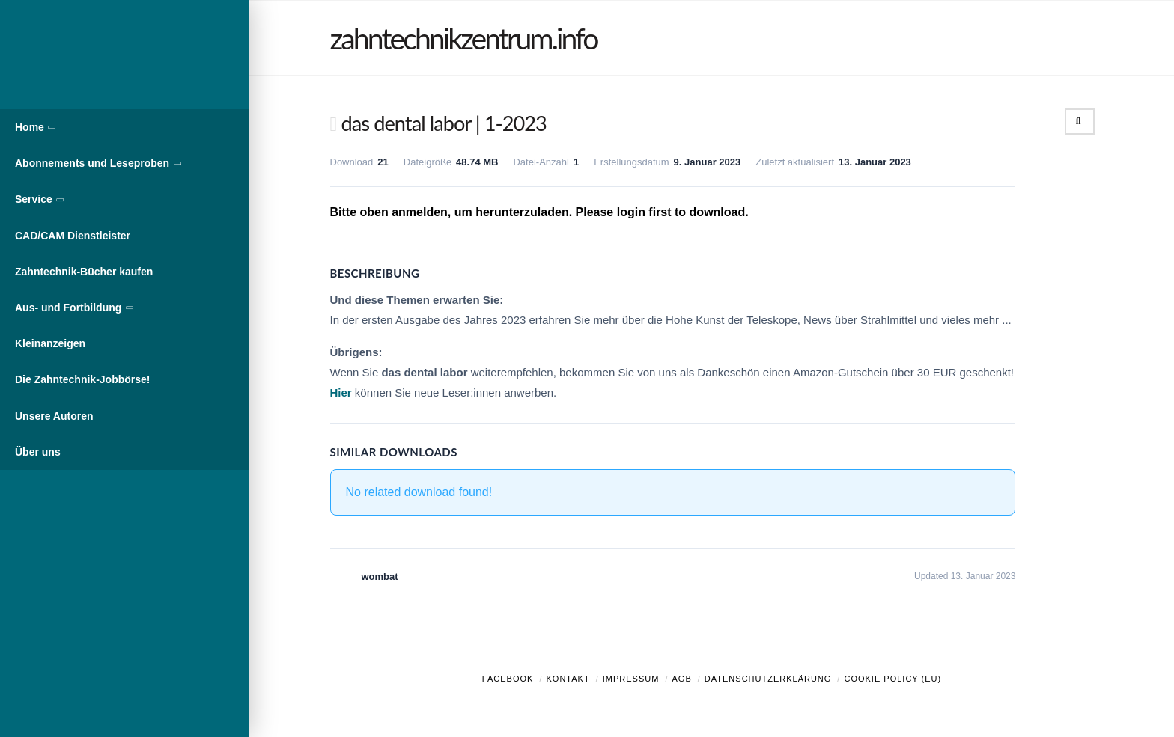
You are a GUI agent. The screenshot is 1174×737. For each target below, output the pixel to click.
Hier (341, 392)
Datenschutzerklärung (768, 678)
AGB (681, 678)
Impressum (631, 678)
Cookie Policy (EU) (892, 678)
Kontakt (568, 678)
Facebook (508, 678)
